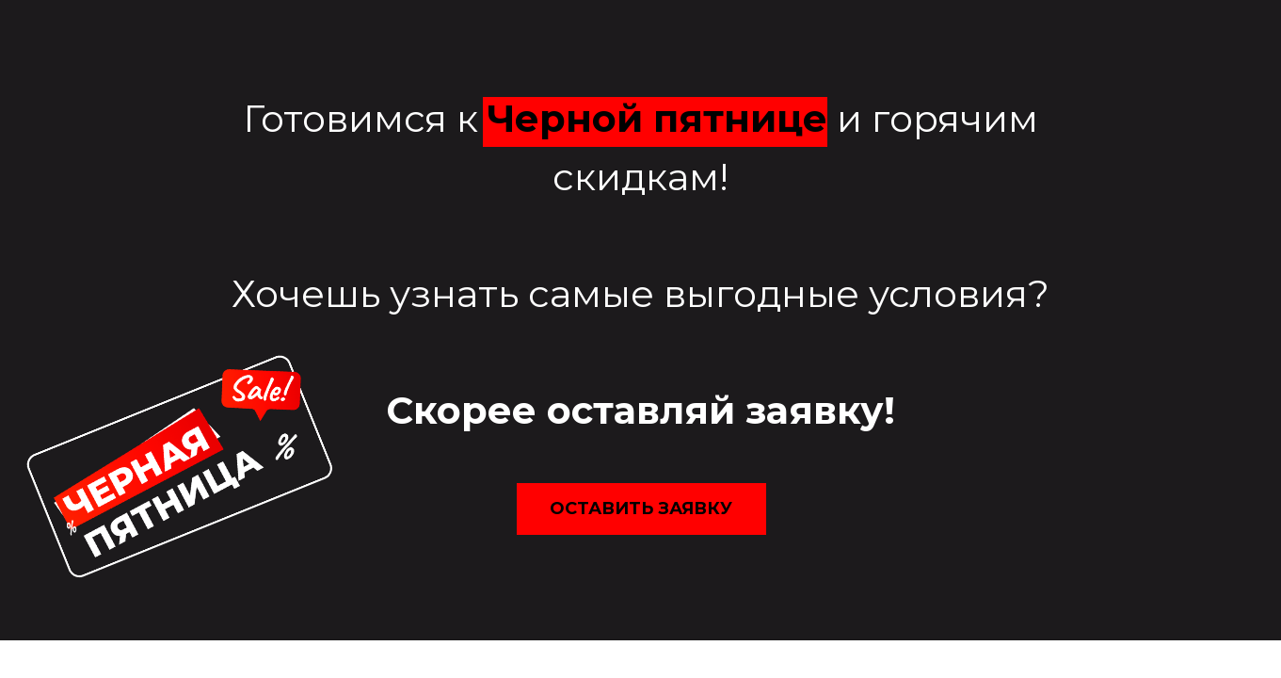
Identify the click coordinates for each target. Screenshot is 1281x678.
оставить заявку (641, 508)
